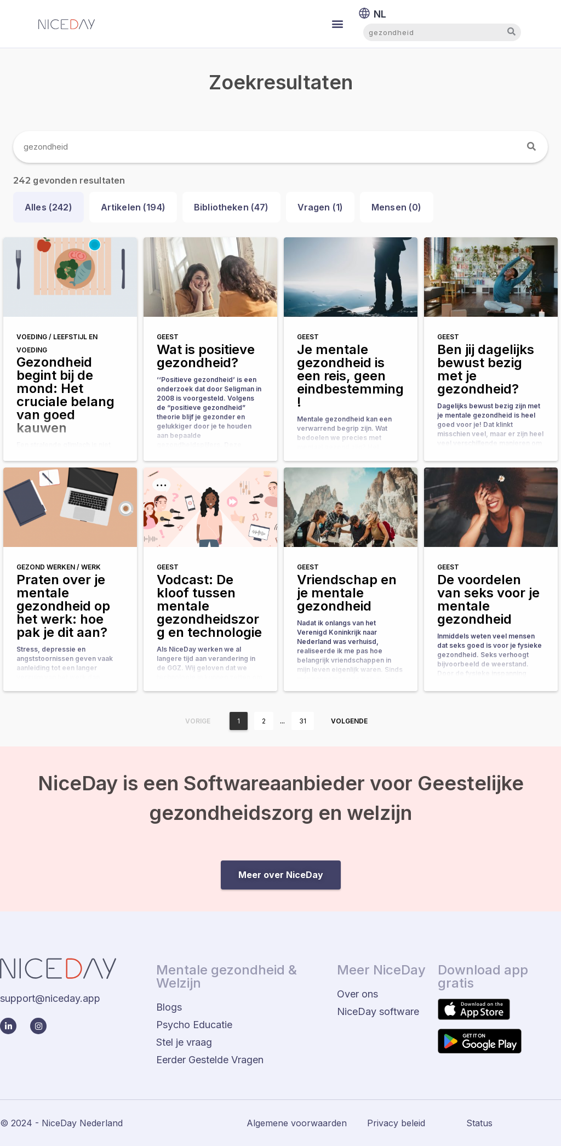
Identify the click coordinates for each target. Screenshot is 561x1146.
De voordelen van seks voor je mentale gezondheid (488, 599)
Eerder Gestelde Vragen (210, 1059)
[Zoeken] (532, 147)
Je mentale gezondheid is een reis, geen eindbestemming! (350, 375)
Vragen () (320, 207)
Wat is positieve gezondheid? (206, 355)
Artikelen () (133, 207)
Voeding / (34, 337)
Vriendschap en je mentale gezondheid (347, 593)
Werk (91, 567)
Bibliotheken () (231, 207)
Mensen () (396, 207)
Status (479, 1123)
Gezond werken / (48, 567)
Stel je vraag (184, 1042)
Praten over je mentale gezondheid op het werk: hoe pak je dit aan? (63, 606)
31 (302, 721)
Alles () (48, 207)
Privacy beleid (396, 1123)
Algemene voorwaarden (297, 1123)
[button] (338, 24)
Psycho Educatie (194, 1024)
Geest (168, 337)
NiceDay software (378, 1011)
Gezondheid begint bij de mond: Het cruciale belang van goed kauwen (65, 395)
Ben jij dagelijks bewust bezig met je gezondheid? (485, 369)
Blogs (169, 1007)
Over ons (357, 994)
